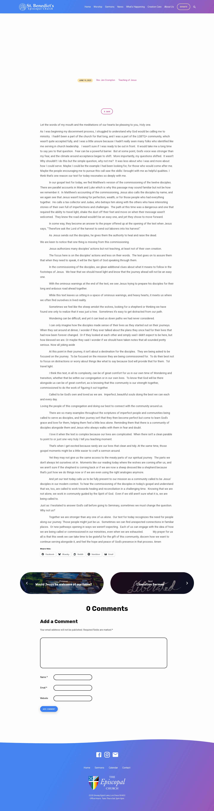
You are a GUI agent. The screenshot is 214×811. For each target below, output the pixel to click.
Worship (98, 6)
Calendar (113, 767)
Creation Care (155, 6)
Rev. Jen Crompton (105, 80)
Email (43, 688)
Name (44, 677)
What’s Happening (135, 6)
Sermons (109, 6)
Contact (126, 767)
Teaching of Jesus (127, 80)
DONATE (183, 7)
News (120, 6)
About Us (169, 6)
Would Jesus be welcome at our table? (63, 585)
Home (88, 6)
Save (107, 112)
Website (44, 698)
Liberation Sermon (150, 585)
